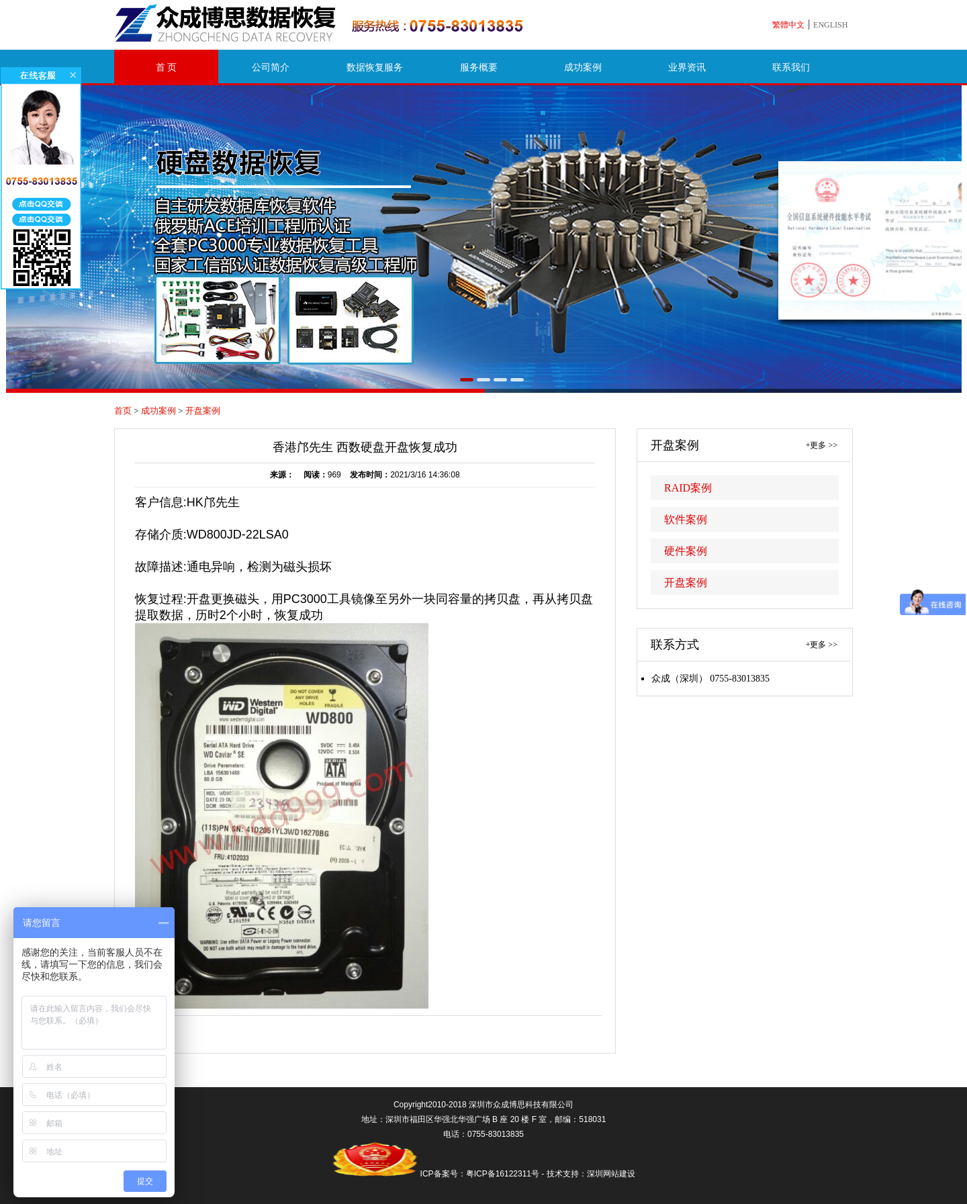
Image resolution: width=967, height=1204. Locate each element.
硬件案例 (685, 551)
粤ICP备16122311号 (502, 1173)
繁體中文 (788, 25)
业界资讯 (687, 67)
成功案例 (583, 67)
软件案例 (685, 519)
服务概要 (479, 67)
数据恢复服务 (375, 67)
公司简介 (270, 67)
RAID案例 (688, 488)
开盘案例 (202, 411)
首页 (123, 411)
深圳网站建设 (611, 1173)
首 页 (166, 67)
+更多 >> (821, 445)
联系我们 (791, 67)
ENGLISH (830, 25)
